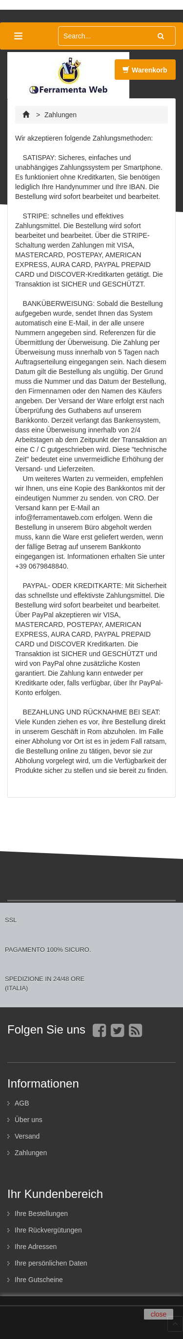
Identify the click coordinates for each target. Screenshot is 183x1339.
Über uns (28, 1120)
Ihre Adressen (36, 1246)
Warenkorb (144, 73)
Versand (27, 1136)
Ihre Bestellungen (41, 1213)
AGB (22, 1103)
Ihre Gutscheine (39, 1280)
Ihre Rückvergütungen (48, 1230)
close (159, 1314)
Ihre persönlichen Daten (51, 1263)
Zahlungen (31, 1153)
